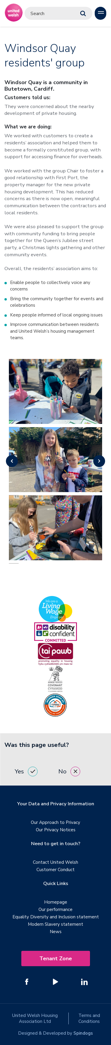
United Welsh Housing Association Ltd (35, 1018)
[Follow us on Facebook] (27, 982)
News (56, 932)
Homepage (55, 902)
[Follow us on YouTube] (55, 982)
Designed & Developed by (55, 1033)
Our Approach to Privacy (55, 822)
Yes (26, 771)
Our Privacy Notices (55, 830)
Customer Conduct (55, 870)
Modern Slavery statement (55, 924)
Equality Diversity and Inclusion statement (55, 917)
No (69, 771)
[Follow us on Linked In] (84, 982)
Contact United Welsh (55, 862)
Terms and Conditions (89, 1018)
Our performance (55, 909)
